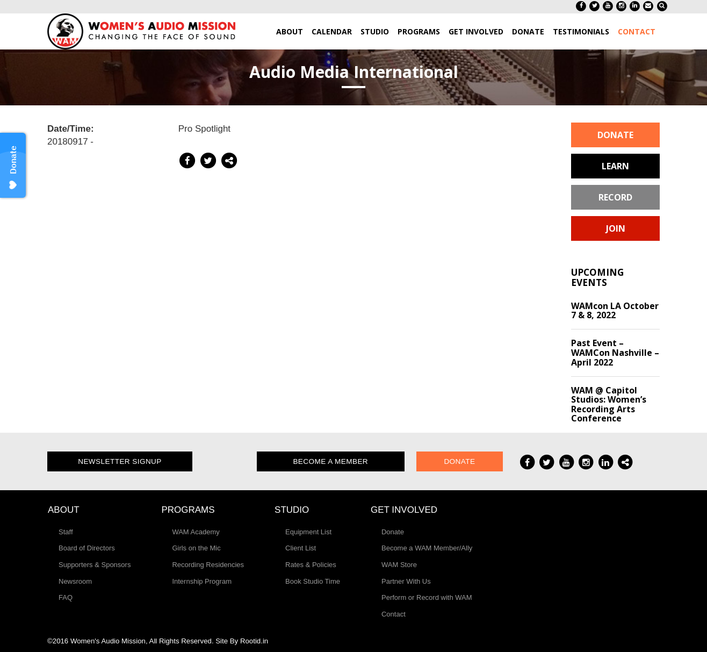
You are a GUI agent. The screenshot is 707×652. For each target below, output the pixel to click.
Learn (615, 166)
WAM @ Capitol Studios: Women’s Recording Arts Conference (608, 404)
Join (615, 228)
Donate (615, 135)
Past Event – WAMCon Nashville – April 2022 (615, 352)
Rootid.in (254, 641)
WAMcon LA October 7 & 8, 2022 (615, 310)
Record (615, 197)
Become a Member (330, 461)
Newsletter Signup (120, 461)
